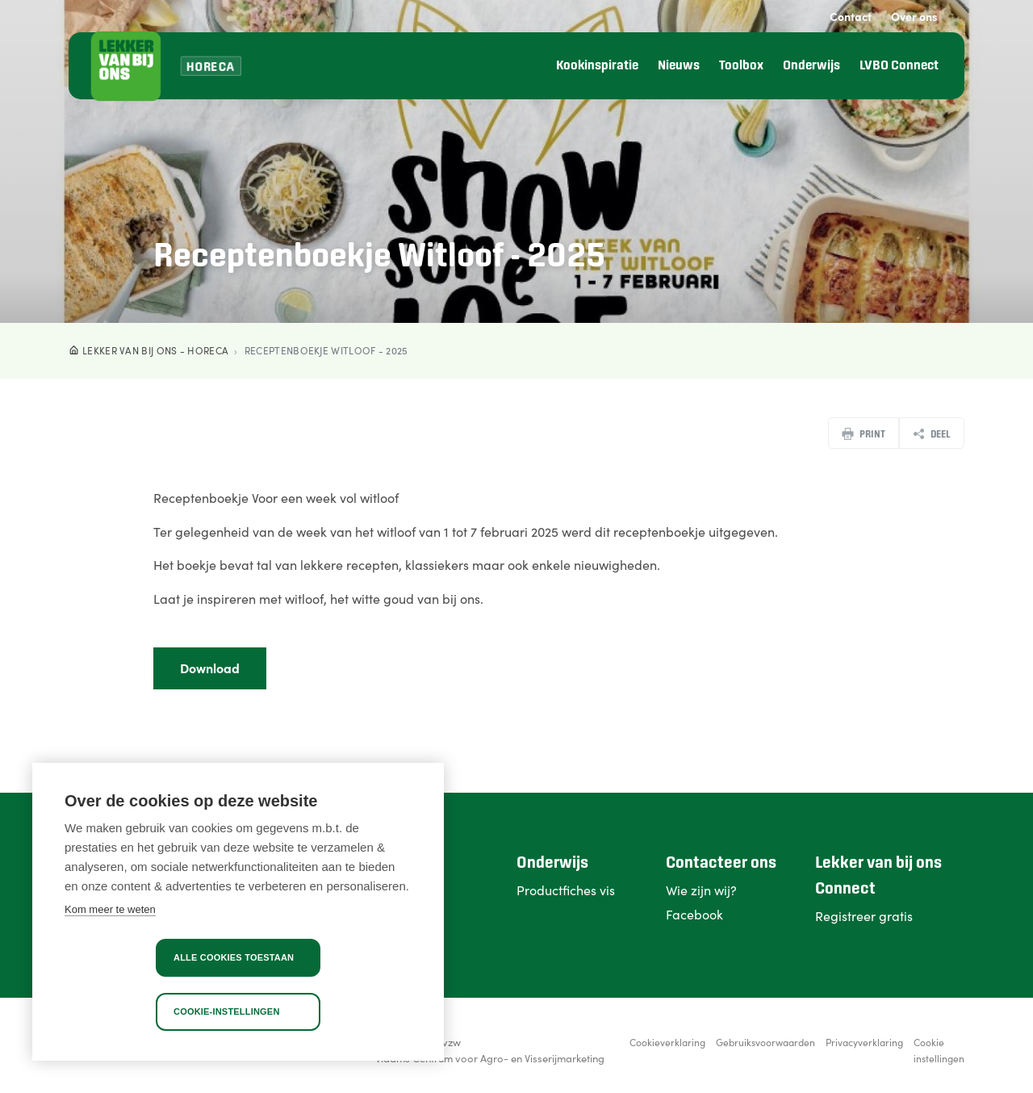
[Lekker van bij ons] (125, 66)
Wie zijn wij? (701, 889)
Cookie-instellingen (227, 1011)
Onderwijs (811, 66)
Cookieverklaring (667, 1042)
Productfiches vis (565, 889)
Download (210, 667)
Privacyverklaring (864, 1042)
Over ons (914, 16)
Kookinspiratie (597, 66)
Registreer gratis (864, 915)
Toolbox (741, 66)
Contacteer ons (721, 863)
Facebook (694, 914)
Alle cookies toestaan (234, 957)
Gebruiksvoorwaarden (765, 1042)
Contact (851, 16)
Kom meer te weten (110, 909)
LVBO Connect (899, 66)
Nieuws (679, 66)
